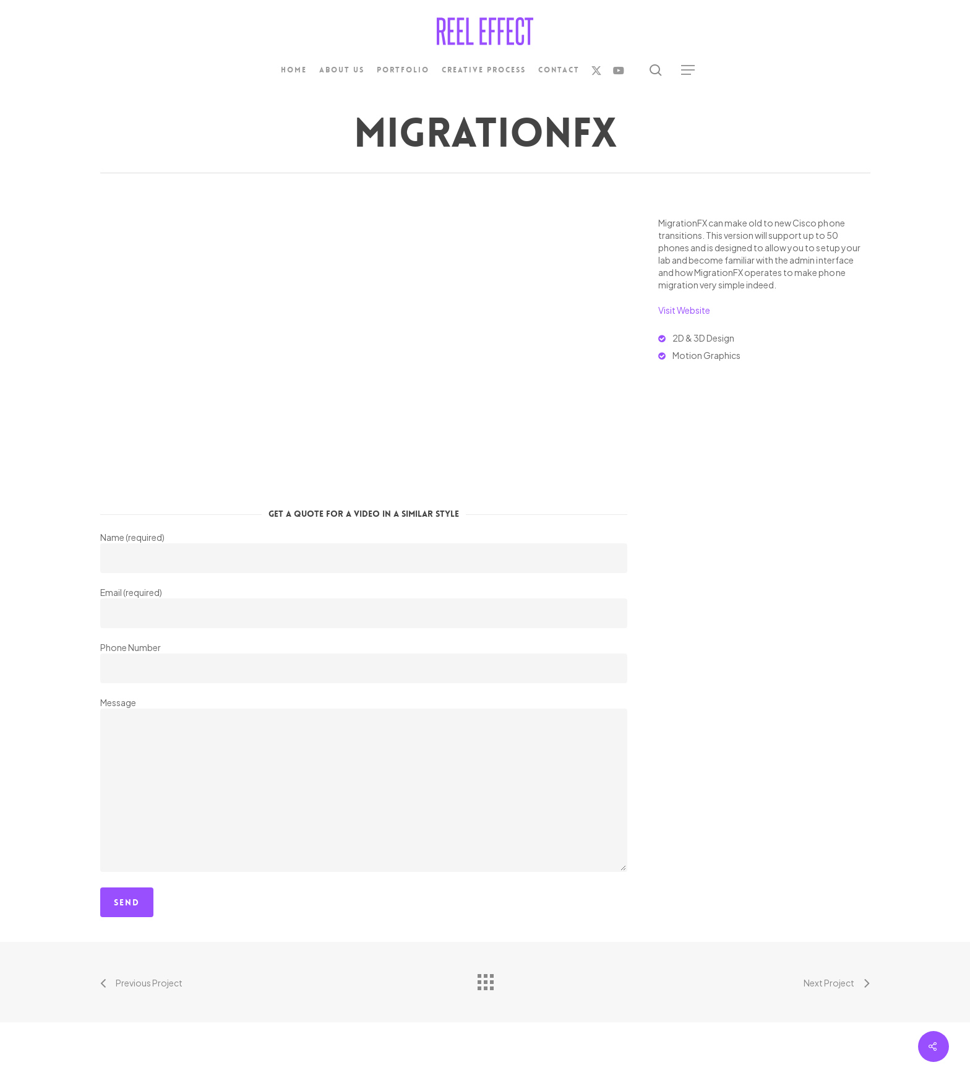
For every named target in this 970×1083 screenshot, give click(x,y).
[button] (688, 70)
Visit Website (684, 310)
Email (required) (363, 607)
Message (363, 785)
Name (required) (363, 552)
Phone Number (363, 662)
